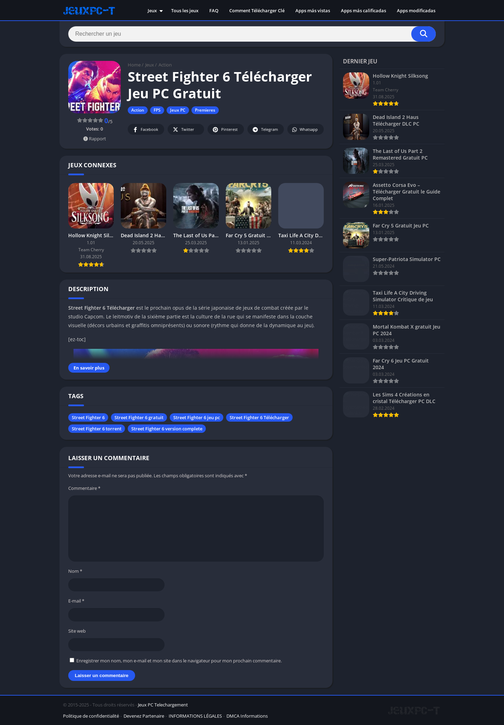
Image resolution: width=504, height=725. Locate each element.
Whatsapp (305, 129)
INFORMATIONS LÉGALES (195, 716)
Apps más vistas (312, 10)
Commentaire (84, 488)
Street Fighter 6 (88, 417)
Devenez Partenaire (144, 716)
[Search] (252, 34)
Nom (75, 571)
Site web (77, 631)
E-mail (76, 601)
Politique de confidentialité (91, 716)
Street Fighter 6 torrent (96, 428)
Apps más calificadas (363, 10)
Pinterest (225, 129)
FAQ (213, 10)
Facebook (145, 129)
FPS (157, 110)
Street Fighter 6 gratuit (138, 417)
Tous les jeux (184, 10)
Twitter (183, 129)
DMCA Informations (247, 716)
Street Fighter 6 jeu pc (196, 417)
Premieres (205, 110)
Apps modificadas (416, 10)
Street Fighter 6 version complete (166, 428)
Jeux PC (178, 110)
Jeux (152, 10)
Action (165, 65)
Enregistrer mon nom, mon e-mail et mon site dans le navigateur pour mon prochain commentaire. (179, 660)
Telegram (265, 129)
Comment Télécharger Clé (257, 10)
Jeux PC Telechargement (163, 705)
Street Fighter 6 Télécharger (259, 417)
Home (134, 65)
